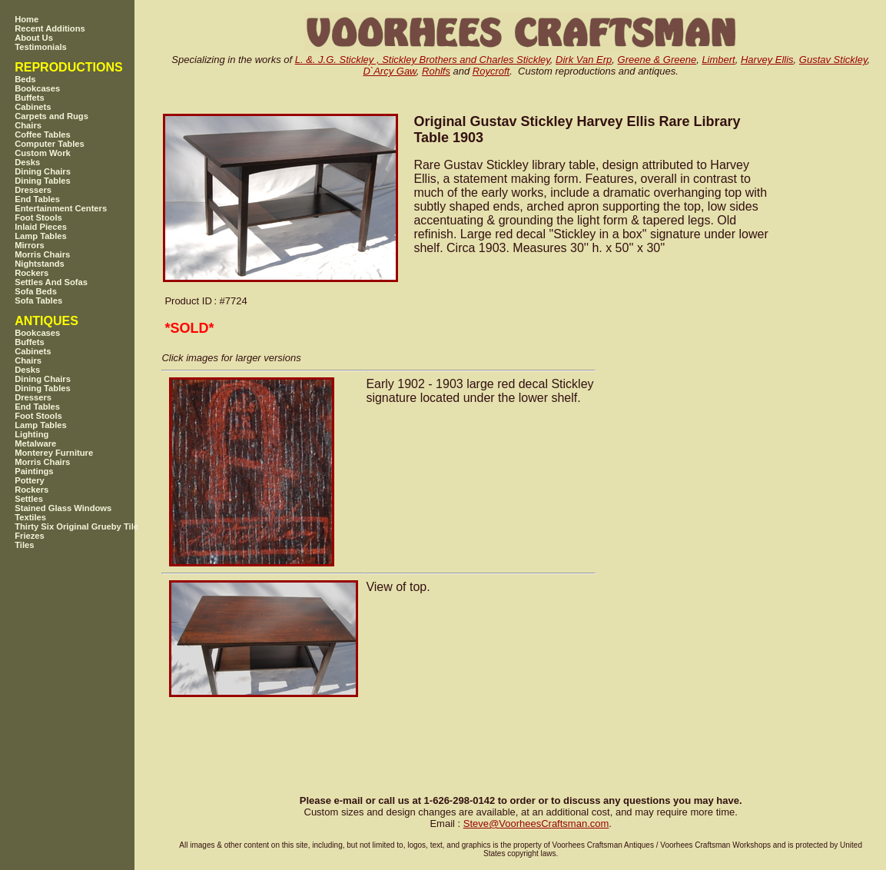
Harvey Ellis (767, 59)
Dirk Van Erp (584, 59)
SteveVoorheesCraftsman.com (536, 823)
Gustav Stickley (833, 59)
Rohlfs (436, 71)
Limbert (718, 59)
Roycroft (491, 71)
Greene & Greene (657, 59)
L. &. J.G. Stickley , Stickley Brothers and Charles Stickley (422, 59)
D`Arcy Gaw (389, 71)
